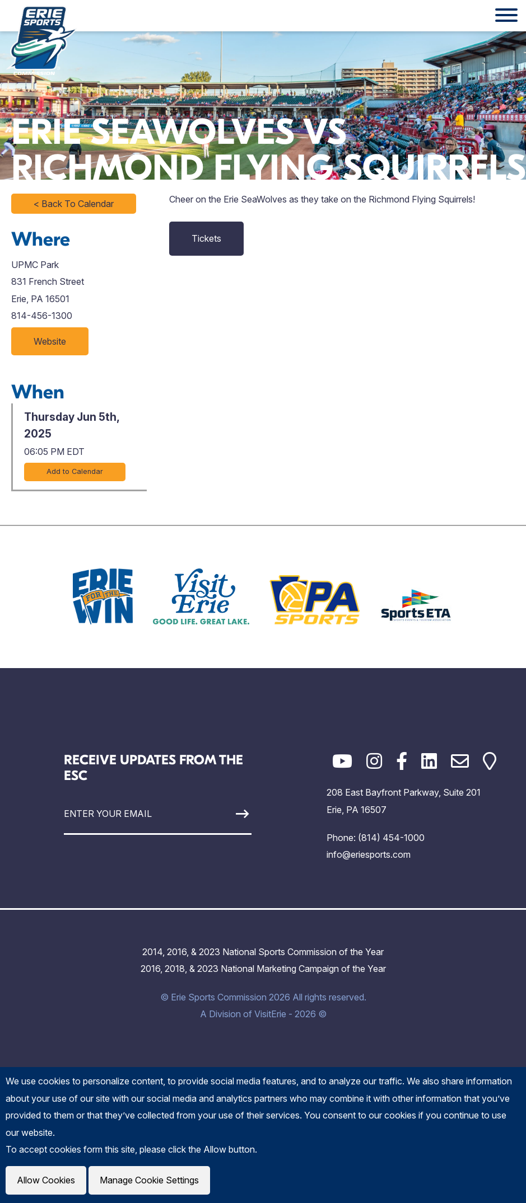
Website (50, 341)
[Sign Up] (227, 813)
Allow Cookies (46, 1180)
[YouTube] (342, 761)
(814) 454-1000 (391, 837)
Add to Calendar (74, 471)
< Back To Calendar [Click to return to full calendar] (74, 203)
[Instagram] (374, 761)
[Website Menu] (506, 15)
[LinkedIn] (429, 761)
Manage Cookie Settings (149, 1180)
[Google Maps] (489, 761)
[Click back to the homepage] (41, 40)
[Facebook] (401, 761)
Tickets (206, 238)
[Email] (459, 761)
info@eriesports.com (369, 854)
